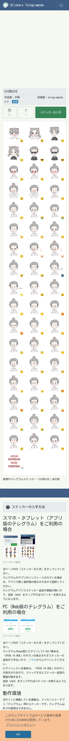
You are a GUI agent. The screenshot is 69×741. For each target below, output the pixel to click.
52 (9, 112)
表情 (15, 102)
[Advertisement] (34, 51)
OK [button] (18, 734)
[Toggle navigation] (61, 5)
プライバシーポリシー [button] (20, 724)
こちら (32, 659)
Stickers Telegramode (23, 5)
